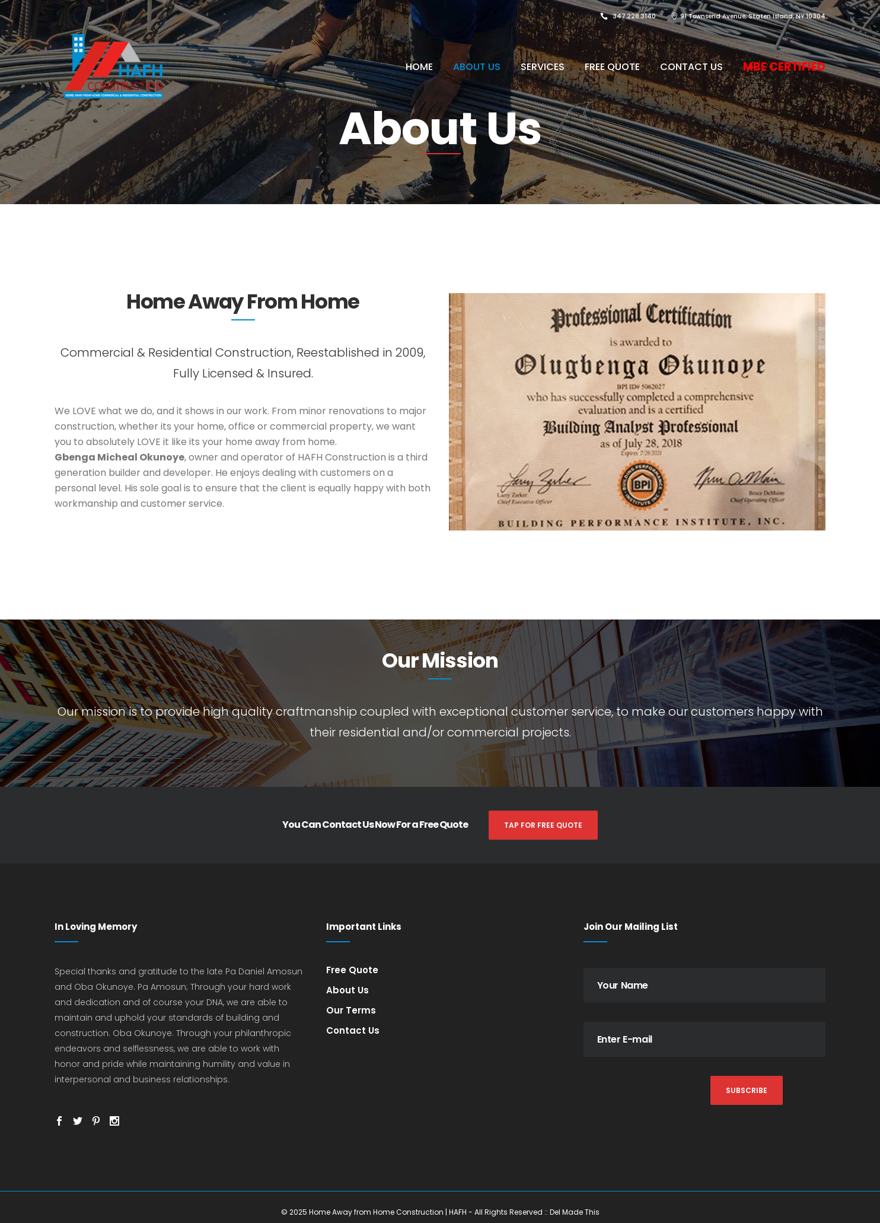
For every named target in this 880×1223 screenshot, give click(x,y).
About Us (347, 990)
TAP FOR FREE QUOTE (543, 825)
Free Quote (352, 970)
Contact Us (353, 1030)
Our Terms (351, 1010)
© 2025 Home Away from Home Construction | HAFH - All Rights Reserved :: (415, 1212)
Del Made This (575, 1212)
